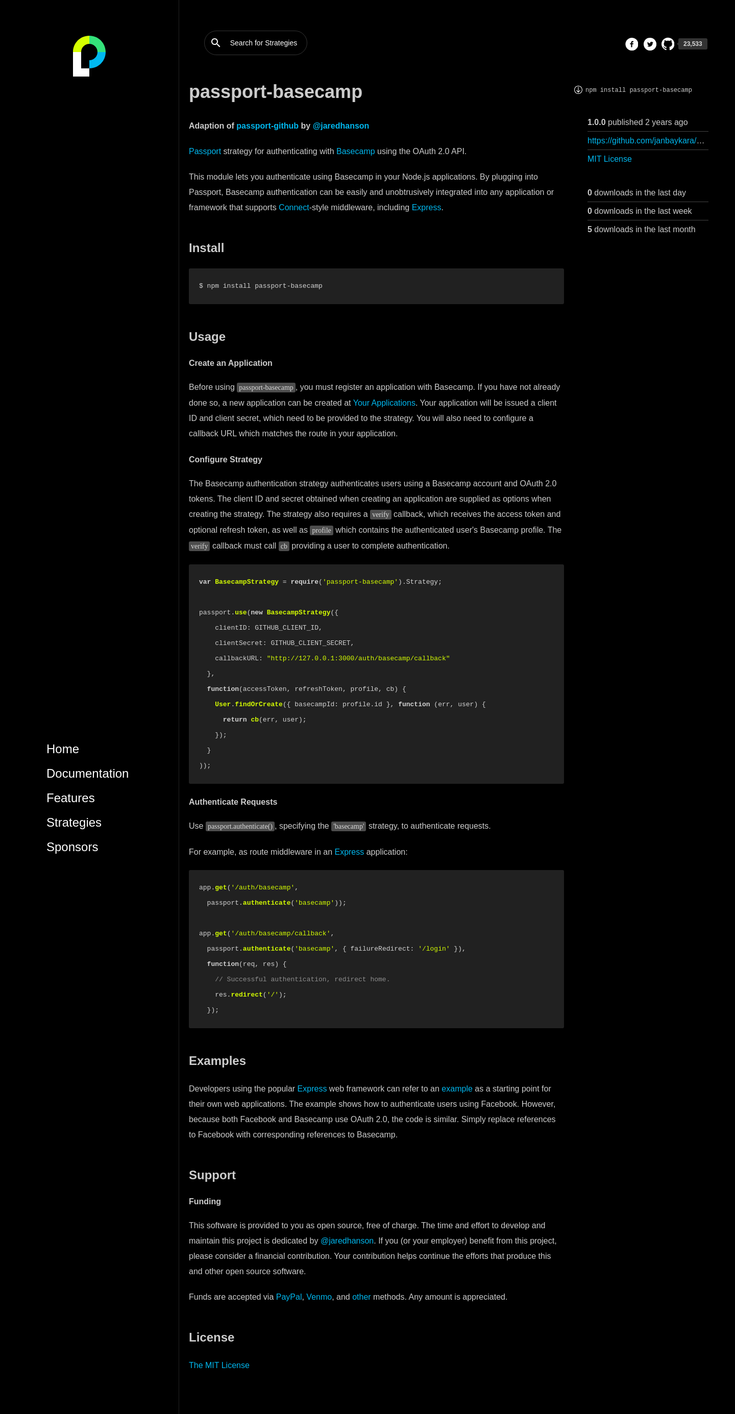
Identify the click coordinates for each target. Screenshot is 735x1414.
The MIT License (219, 1365)
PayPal (289, 1297)
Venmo (319, 1297)
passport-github (267, 125)
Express (427, 207)
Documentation (87, 773)
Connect (294, 207)
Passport (205, 151)
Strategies (74, 822)
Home (62, 749)
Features (70, 798)
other (361, 1297)
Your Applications (384, 403)
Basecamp (355, 151)
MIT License (609, 159)
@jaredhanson (341, 125)
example (457, 1088)
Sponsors (72, 847)
